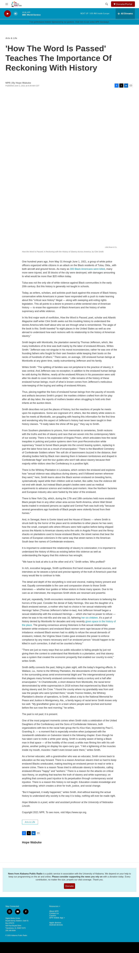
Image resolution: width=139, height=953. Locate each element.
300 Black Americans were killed (87, 269)
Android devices (56, 925)
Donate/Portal (124, 4)
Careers (52, 916)
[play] (7, 13)
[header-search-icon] (106, 4)
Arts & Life (11, 38)
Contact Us (54, 913)
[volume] (15, 14)
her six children (89, 617)
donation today (116, 877)
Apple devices (55, 923)
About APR (54, 911)
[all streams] (125, 13)
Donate (69, 886)
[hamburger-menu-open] (6, 4)
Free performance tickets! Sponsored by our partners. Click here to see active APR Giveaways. (69, 22)
